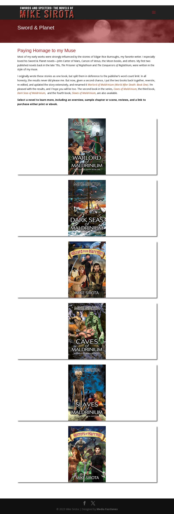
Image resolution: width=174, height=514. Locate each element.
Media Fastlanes (107, 509)
